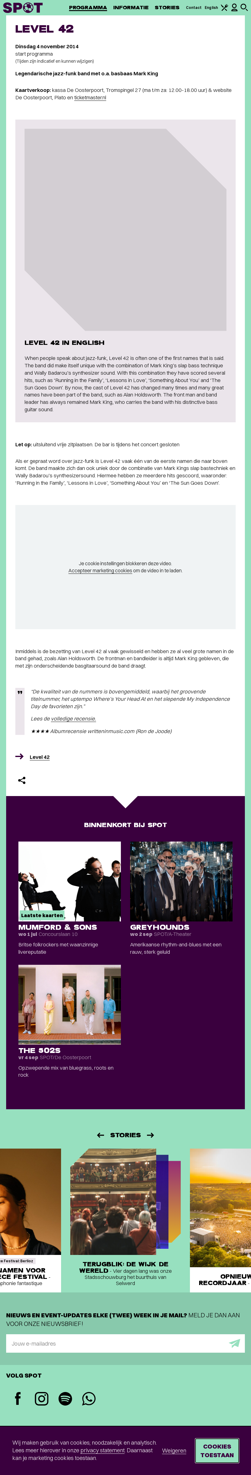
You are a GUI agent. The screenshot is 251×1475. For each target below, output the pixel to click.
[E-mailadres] (125, 1343)
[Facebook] (18, 1399)
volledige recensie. (73, 718)
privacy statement (102, 1450)
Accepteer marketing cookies (100, 570)
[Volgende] (151, 1135)
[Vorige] (100, 1135)
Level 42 (40, 757)
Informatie (131, 7)
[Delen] (21, 780)
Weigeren (174, 1450)
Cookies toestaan (217, 1450)
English (211, 7)
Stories (167, 7)
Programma (88, 7)
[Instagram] (41, 1399)
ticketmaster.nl (90, 97)
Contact (194, 7)
